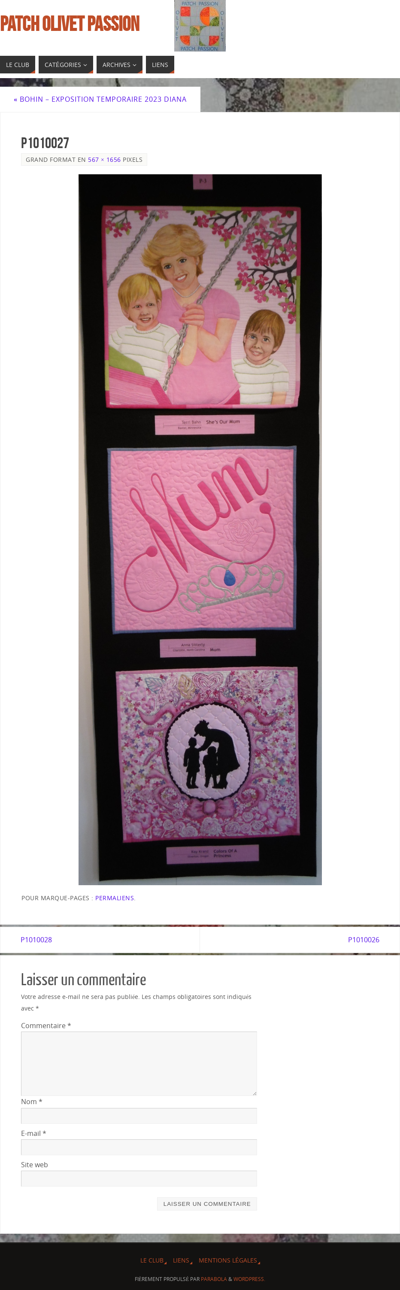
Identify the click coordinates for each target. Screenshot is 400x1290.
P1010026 (363, 939)
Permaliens (114, 898)
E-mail (33, 1133)
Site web (34, 1164)
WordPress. (249, 1279)
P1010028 (36, 939)
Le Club (152, 1260)
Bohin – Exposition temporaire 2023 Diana (100, 99)
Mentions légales (228, 1260)
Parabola (214, 1279)
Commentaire (46, 1025)
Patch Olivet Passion (69, 24)
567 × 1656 (104, 159)
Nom (31, 1101)
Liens (181, 1260)
